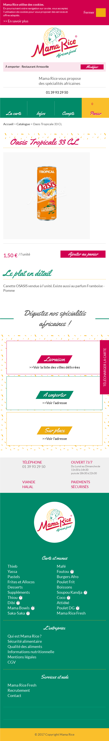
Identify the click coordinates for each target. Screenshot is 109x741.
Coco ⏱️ (64, 597)
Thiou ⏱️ (15, 597)
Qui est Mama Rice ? (24, 636)
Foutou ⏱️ (65, 571)
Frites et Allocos (21, 582)
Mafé (61, 566)
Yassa (12, 571)
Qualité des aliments (25, 646)
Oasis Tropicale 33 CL (47, 124)
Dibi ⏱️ (14, 602)
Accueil (8, 124)
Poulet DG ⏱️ (68, 608)
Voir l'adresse (56, 403)
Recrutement (19, 690)
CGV (12, 662)
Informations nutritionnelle (31, 651)
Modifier (92, 66)
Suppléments (19, 592)
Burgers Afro (67, 576)
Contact (14, 695)
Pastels (14, 576)
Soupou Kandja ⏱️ (72, 592)
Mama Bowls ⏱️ (21, 608)
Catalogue (23, 124)
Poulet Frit (66, 582)
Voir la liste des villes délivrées (56, 367)
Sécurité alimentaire (25, 641)
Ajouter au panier (83, 254)
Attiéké (63, 602)
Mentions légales (22, 657)
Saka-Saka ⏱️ (19, 613)
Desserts (15, 587)
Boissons (64, 587)
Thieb (12, 566)
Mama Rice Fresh (71, 613)
